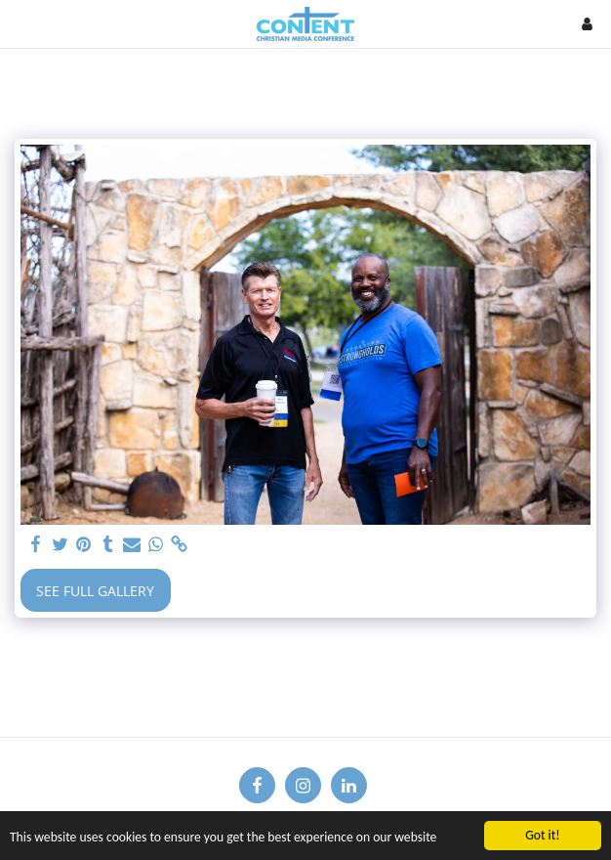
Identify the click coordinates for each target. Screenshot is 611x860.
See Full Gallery (95, 590)
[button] (21, 23)
